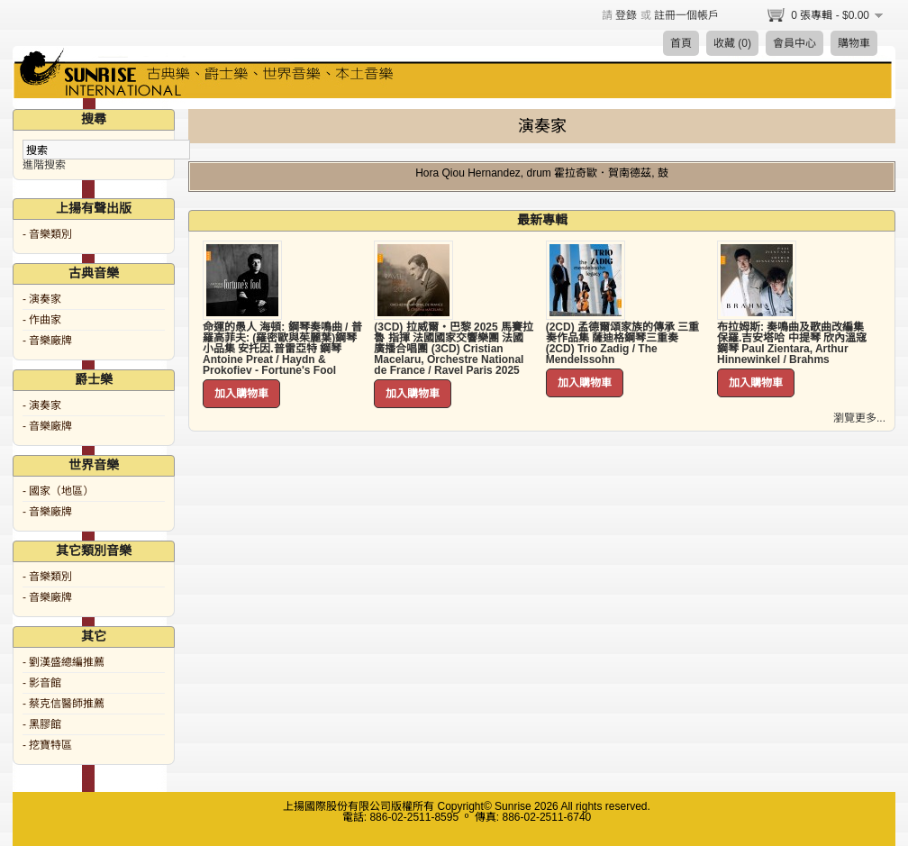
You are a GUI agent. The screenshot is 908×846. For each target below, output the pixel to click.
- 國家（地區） (58, 491)
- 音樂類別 (47, 234)
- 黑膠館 (42, 724)
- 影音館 (42, 683)
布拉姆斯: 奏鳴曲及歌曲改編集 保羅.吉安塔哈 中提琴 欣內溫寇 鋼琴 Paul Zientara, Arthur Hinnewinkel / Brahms (792, 343)
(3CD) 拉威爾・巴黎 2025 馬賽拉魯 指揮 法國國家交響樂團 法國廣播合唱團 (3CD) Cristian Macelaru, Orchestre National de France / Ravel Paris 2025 (453, 349)
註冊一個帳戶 (686, 15)
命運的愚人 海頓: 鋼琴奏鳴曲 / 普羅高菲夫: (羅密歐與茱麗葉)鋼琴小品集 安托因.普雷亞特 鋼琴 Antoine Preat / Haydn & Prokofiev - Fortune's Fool (282, 349)
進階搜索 (44, 165)
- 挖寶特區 (47, 745)
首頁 (681, 43)
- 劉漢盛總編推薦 (63, 662)
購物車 (854, 43)
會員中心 (794, 43)
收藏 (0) (732, 43)
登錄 (626, 15)
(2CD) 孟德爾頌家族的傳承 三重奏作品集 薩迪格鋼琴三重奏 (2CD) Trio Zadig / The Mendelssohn (623, 343)
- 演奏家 (42, 299)
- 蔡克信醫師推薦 (63, 703)
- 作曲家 (42, 320)
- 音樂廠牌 (47, 340)
